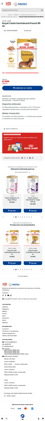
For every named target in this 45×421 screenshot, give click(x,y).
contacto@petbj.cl (9, 342)
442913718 (6, 344)
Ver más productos (22, 172)
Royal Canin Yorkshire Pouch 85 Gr (33, 252)
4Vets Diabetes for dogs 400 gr (12, 199)
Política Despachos (8, 333)
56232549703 (7, 346)
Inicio (10, 15)
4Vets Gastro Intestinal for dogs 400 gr (33, 200)
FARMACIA (5, 309)
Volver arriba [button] (22, 276)
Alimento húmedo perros (9, 17)
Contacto (5, 329)
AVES (3, 316)
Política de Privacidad (9, 335)
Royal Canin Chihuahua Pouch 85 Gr (12, 252)
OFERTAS (5, 307)
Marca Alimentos (11, 129)
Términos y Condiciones (10, 331)
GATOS (4, 313)
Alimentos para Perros (28, 15)
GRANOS (5, 322)
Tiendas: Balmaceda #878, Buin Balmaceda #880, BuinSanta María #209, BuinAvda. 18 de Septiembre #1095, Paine (15, 351)
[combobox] (22, 10)
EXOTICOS (5, 318)
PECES (4, 320)
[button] (32, 158)
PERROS (16, 15)
